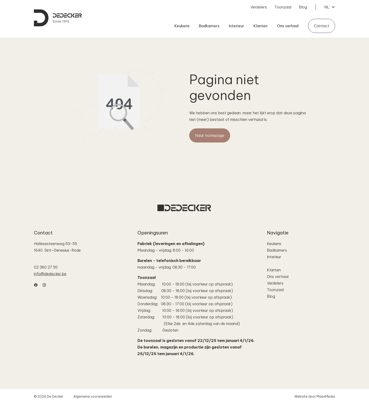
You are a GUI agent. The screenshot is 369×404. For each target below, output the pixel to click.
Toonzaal (282, 7)
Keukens (181, 26)
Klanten (260, 26)
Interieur (236, 26)
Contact (321, 26)
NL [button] (329, 7)
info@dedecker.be (50, 273)
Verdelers (258, 7)
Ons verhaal (288, 26)
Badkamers (209, 26)
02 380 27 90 (46, 267)
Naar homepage (209, 135)
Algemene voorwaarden (92, 396)
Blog (303, 7)
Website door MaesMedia (314, 396)
